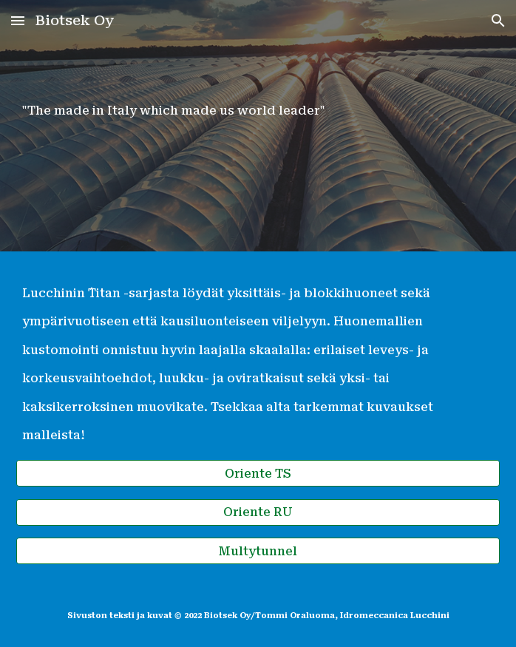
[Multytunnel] (258, 551)
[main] (258, 125)
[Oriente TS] (258, 473)
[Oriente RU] (258, 512)
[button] (17, 20)
